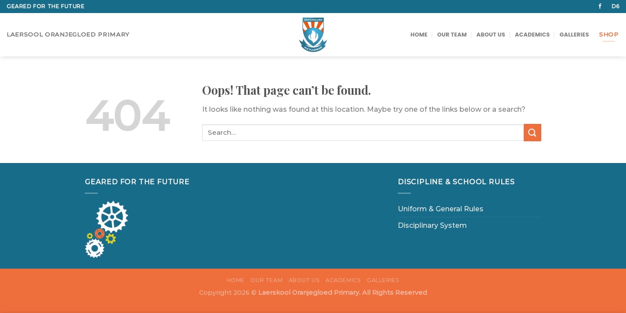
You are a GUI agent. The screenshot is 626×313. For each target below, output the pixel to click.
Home (418, 34)
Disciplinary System (432, 225)
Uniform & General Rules (440, 209)
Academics (532, 34)
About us (490, 34)
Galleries (574, 34)
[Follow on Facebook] (600, 6)
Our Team (452, 34)
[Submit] (532, 132)
